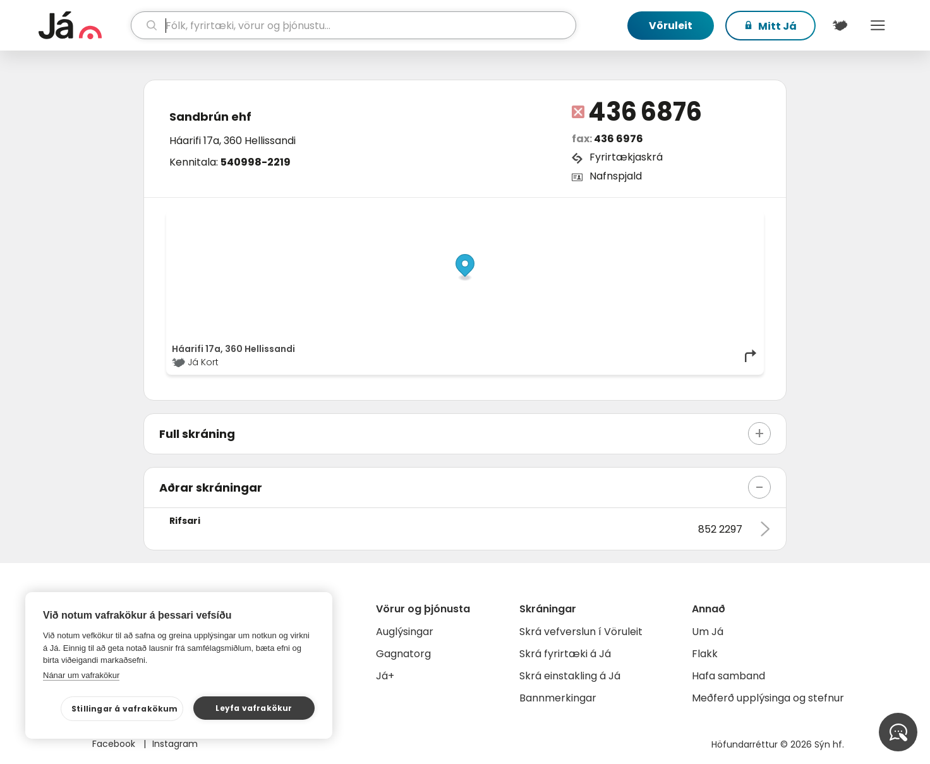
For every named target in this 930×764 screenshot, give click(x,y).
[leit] (353, 25)
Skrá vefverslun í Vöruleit (581, 631)
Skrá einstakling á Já (569, 676)
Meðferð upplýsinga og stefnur (768, 698)
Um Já (707, 631)
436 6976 (618, 138)
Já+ (385, 676)
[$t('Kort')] (840, 25)
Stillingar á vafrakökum (124, 708)
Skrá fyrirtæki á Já (565, 653)
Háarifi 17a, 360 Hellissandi (232, 140)
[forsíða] (83, 25)
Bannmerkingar (557, 698)
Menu (877, 25)
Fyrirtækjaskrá (626, 157)
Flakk (705, 653)
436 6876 (645, 112)
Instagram (175, 743)
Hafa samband (728, 676)
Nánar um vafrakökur (81, 675)
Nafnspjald (615, 176)
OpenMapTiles (733, 219)
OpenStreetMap (672, 219)
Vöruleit (670, 25)
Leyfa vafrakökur (253, 708)
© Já (628, 219)
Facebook (115, 743)
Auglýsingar (404, 631)
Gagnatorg (403, 653)
